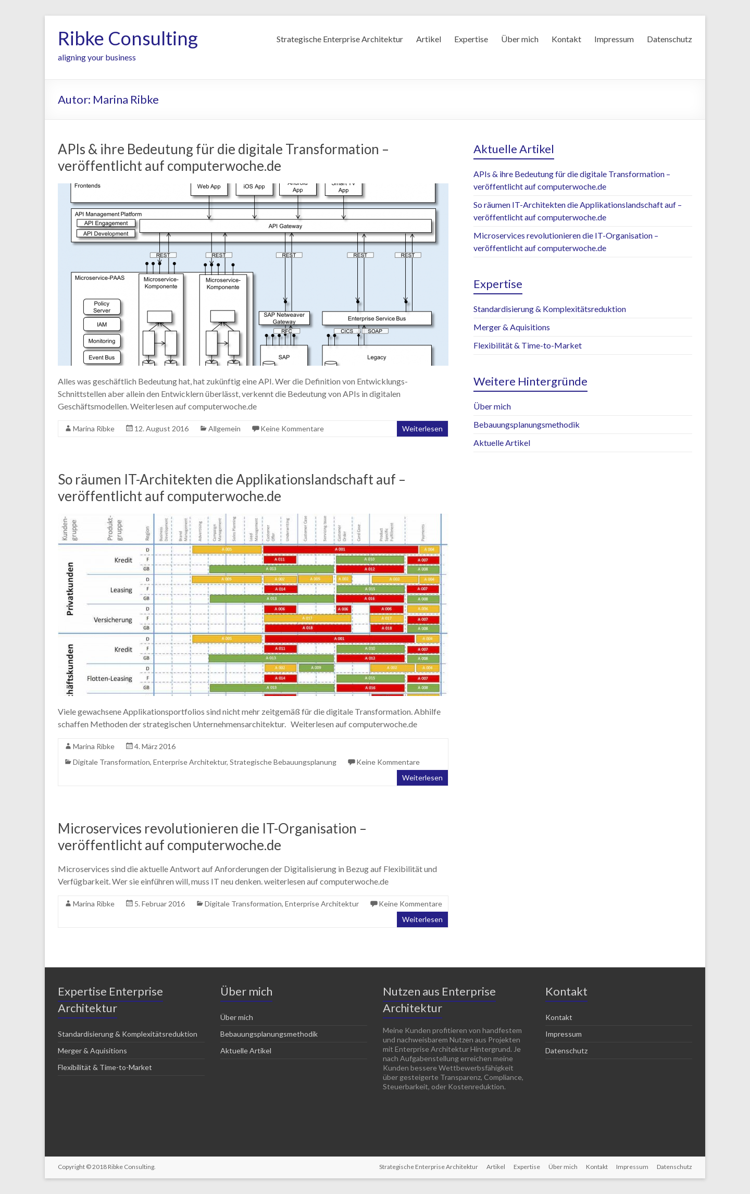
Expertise (471, 39)
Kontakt (566, 39)
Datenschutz (669, 39)
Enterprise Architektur (190, 761)
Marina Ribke (94, 428)
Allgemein (224, 428)
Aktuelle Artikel (501, 442)
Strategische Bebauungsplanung (283, 761)
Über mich (520, 39)
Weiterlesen (422, 428)
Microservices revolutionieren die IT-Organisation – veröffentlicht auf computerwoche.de (212, 836)
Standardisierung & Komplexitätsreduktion (549, 309)
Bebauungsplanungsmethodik (526, 424)
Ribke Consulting (128, 38)
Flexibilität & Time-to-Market (527, 345)
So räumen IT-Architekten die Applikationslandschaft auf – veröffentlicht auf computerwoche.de (232, 487)
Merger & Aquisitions (511, 327)
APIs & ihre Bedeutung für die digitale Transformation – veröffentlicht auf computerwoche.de (223, 157)
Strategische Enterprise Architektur (340, 39)
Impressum (614, 39)
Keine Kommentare (292, 428)
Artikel (428, 39)
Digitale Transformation (111, 761)
